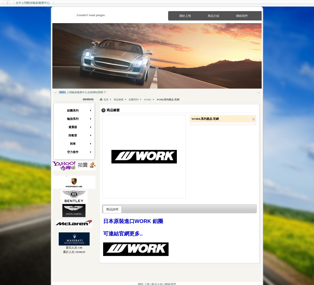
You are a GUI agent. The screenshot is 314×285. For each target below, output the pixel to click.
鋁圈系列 (79, 110)
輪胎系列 (79, 118)
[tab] (112, 209)
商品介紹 (213, 15)
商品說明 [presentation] (112, 209)
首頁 (106, 99)
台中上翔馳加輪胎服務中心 (33, 2)
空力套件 (79, 152)
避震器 (80, 127)
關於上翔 (185, 15)
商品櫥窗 (118, 99)
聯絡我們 (241, 15)
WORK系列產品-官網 (168, 99)
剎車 (81, 143)
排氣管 (80, 135)
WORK (147, 99)
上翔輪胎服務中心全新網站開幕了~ (83, 92)
